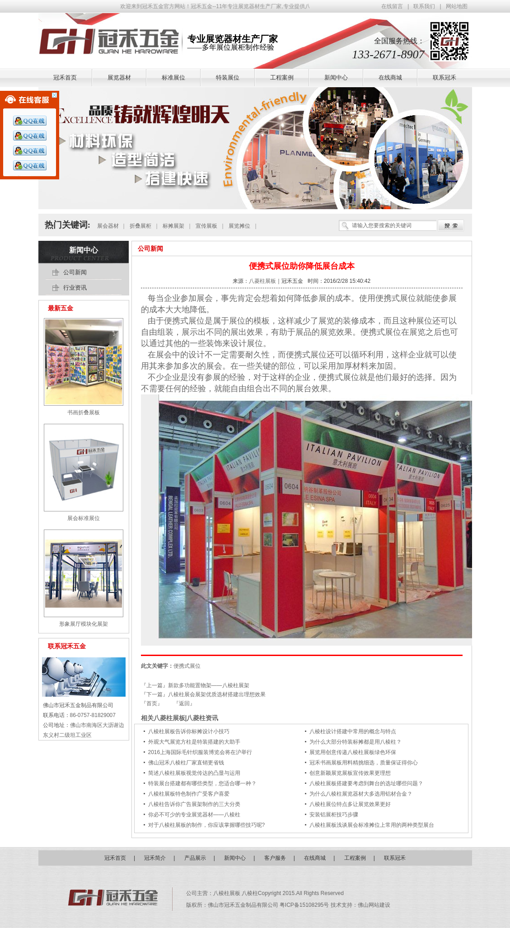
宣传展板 (206, 226)
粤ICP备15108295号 (305, 905)
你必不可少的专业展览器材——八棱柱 (194, 814)
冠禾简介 (155, 858)
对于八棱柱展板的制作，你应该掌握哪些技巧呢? (206, 825)
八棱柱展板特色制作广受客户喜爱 (188, 794)
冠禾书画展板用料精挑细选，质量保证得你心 (363, 762)
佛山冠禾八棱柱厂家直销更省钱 (186, 762)
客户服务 (275, 858)
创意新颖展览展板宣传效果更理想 (350, 773)
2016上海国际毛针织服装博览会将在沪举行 (200, 752)
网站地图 (457, 6)
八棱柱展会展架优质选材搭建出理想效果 (217, 694)
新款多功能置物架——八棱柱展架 (208, 685)
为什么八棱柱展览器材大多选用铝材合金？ (360, 794)
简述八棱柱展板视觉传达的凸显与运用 (194, 773)
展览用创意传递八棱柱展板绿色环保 (352, 752)
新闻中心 (83, 250)
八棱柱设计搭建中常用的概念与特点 (352, 731)
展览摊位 (239, 226)
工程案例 (355, 858)
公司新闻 (150, 248)
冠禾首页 (115, 858)
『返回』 (184, 703)
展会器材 (108, 226)
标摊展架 (173, 226)
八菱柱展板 (262, 281)
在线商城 (315, 858)
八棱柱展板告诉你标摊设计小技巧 (188, 731)
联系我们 (424, 6)
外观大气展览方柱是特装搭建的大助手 (194, 742)
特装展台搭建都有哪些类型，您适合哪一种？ (202, 783)
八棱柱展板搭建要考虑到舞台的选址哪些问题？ (366, 783)
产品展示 (195, 858)
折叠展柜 (140, 226)
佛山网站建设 (374, 905)
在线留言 (392, 6)
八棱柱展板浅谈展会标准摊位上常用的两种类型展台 (371, 825)
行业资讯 (75, 287)
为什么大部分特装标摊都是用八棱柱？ (355, 742)
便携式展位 (395, 298)
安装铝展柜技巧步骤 (333, 814)
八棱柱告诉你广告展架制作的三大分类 (194, 804)
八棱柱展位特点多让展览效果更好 (350, 804)
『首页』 (152, 703)
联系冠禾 (395, 858)
